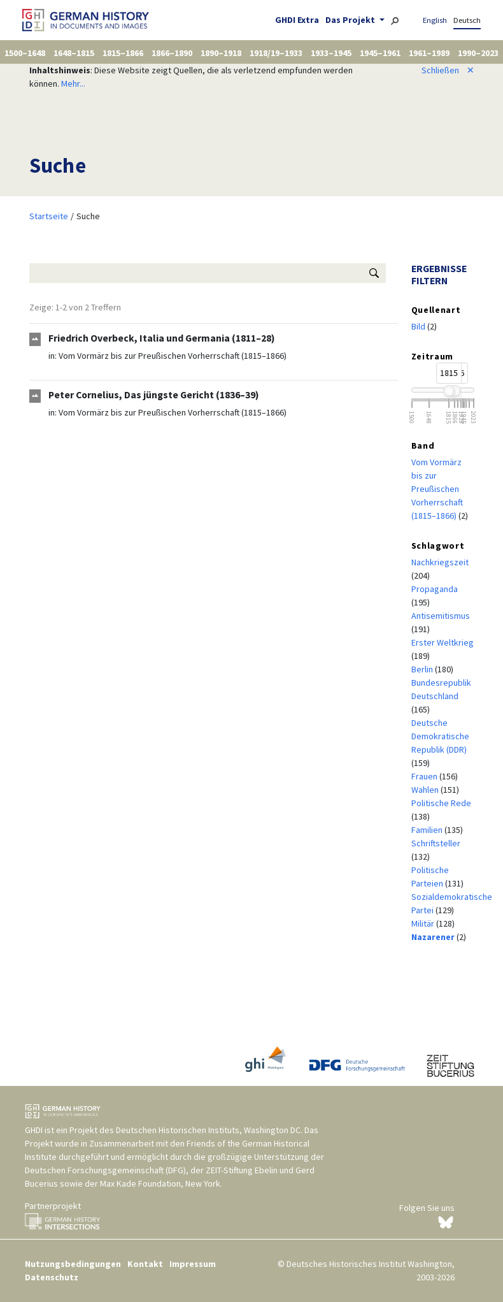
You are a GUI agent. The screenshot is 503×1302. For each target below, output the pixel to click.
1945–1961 (380, 53)
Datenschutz (51, 1277)
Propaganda (434, 589)
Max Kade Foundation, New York (160, 1183)
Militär (423, 923)
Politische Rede (441, 803)
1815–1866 (123, 53)
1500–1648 (24, 53)
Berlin (423, 669)
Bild (419, 326)
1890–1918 (221, 53)
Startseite (48, 216)
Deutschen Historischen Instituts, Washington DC (208, 1130)
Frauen (425, 776)
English (435, 20)
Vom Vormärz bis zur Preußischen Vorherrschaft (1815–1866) (173, 355)
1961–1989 (429, 53)
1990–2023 (478, 53)
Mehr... (73, 83)
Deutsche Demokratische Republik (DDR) (440, 736)
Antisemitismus (440, 615)
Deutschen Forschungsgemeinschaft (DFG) (105, 1170)
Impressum (192, 1263)
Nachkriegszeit (440, 562)
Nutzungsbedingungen (73, 1263)
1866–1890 (172, 53)
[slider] (449, 390)
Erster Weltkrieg (442, 642)
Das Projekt (351, 19)
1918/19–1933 (276, 53)
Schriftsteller (435, 843)
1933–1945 (331, 53)
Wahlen (426, 789)
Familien (427, 829)
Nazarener (434, 937)
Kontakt (145, 1263)
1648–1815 (73, 53)
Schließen (448, 70)
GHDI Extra (297, 19)
